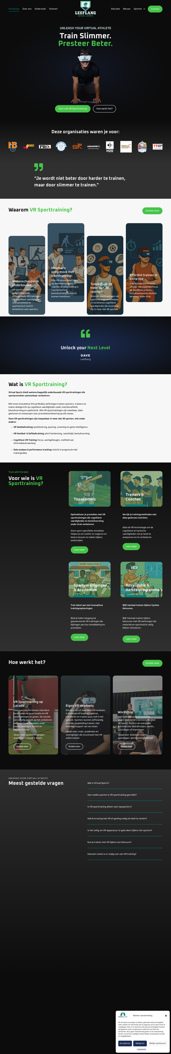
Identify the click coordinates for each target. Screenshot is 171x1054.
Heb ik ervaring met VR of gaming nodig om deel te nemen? (117, 819)
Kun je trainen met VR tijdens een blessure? (109, 842)
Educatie (115, 9)
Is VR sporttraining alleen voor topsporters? (109, 807)
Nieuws (127, 9)
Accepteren (125, 1043)
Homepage (13, 9)
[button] (166, 1015)
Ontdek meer (22, 750)
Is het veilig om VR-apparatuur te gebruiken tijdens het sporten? (119, 830)
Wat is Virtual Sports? (98, 783)
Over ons (27, 9)
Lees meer (79, 550)
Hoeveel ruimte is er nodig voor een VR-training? (111, 854)
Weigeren (140, 1043)
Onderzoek (40, 9)
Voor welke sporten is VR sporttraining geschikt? (112, 795)
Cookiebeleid (141, 1049)
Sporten (139, 9)
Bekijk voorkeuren (157, 1043)
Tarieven (53, 9)
